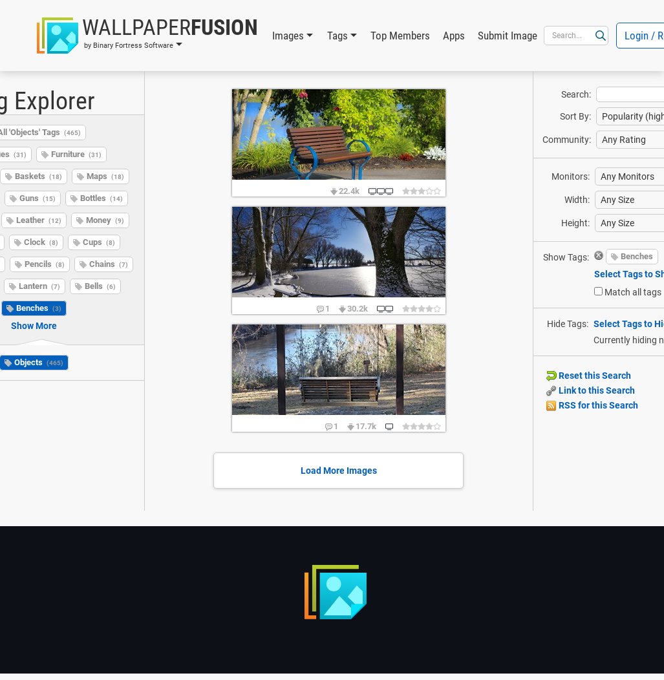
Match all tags (633, 292)
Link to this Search (590, 390)
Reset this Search (588, 375)
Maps (105, 176)
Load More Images (339, 470)
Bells (100, 286)
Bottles (101, 198)
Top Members (400, 35)
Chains (108, 264)
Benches (38, 308)
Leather (38, 220)
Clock (41, 242)
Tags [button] (337, 35)
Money (105, 220)
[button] (147, 35)
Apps (454, 35)
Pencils (45, 264)
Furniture (76, 154)
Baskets (38, 176)
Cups (99, 242)
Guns (37, 198)
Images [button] (288, 35)
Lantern (39, 286)
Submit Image (507, 35)
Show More (34, 326)
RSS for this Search (592, 405)
